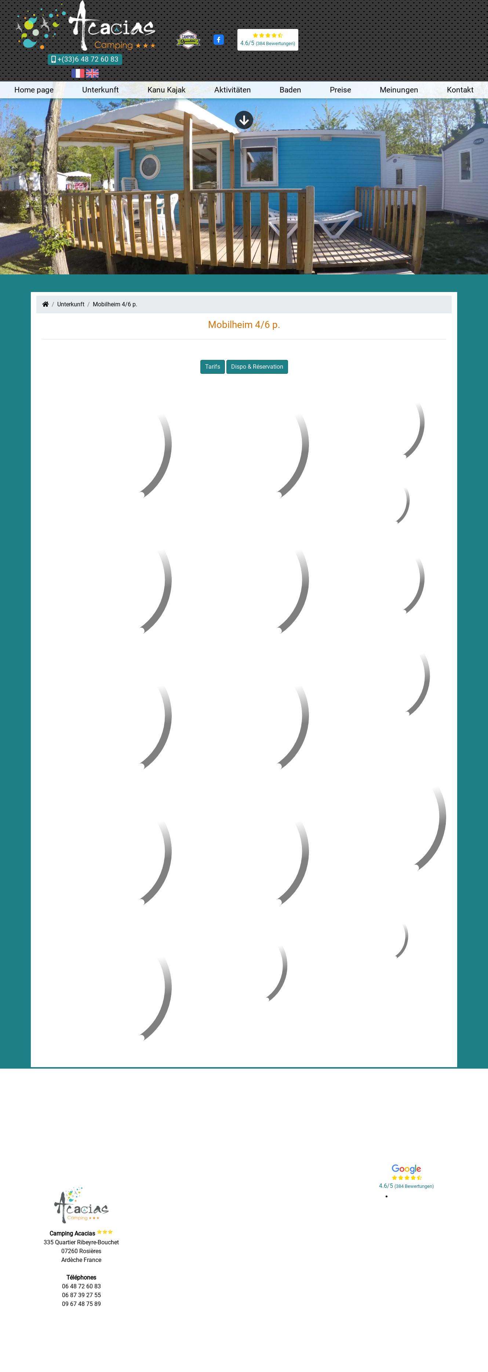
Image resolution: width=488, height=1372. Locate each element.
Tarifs (212, 366)
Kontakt (460, 89)
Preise (340, 89)
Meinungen (399, 89)
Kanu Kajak (167, 89)
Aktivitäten (232, 89)
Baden (290, 89)
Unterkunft (100, 89)
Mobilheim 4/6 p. (115, 304)
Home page (34, 89)
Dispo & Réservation (257, 366)
